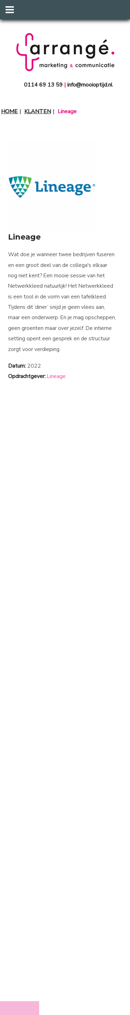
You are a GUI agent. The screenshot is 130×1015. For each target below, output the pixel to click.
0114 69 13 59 (43, 85)
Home (9, 111)
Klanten (37, 111)
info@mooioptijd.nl (90, 85)
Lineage (51, 376)
